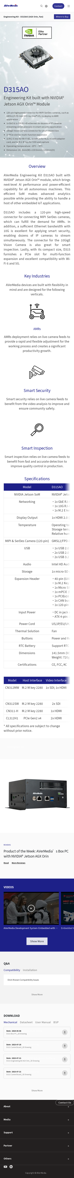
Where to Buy (62, 16)
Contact (58, 5)
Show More (37, 941)
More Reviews (18, 862)
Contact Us (64, 1102)
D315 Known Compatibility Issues (23, 979)
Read (6, 862)
